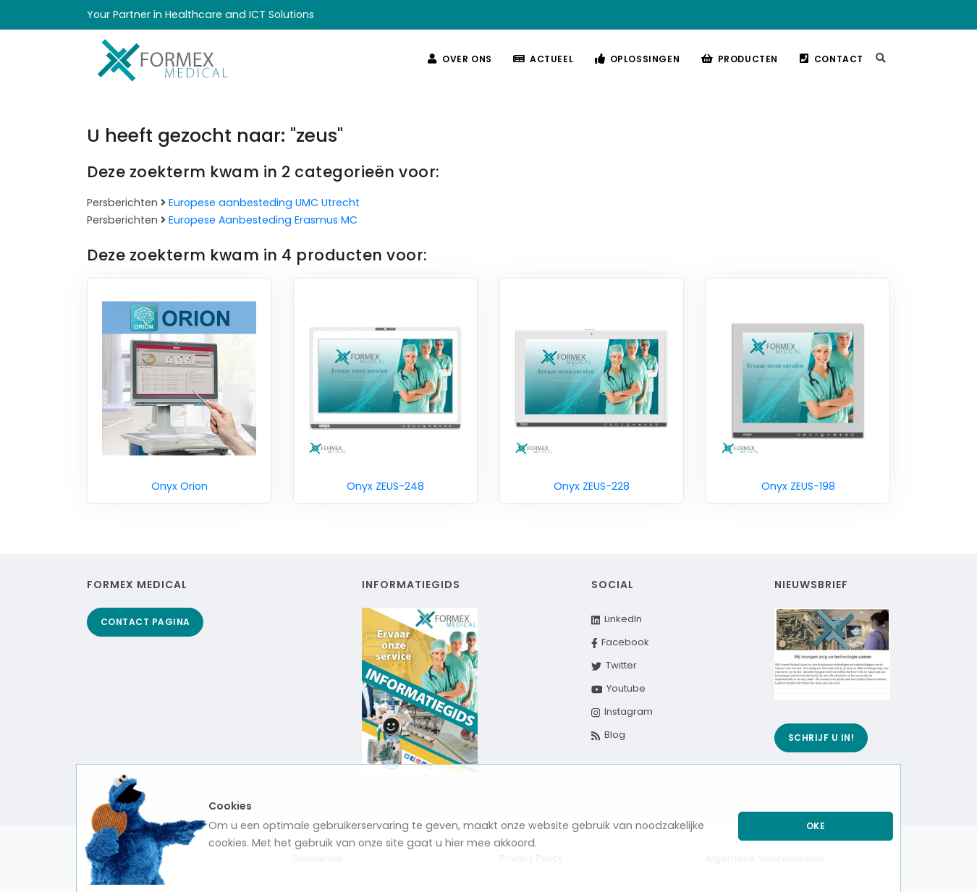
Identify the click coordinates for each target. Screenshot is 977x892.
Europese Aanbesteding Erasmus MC (263, 220)
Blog (608, 735)
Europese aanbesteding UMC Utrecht (264, 202)
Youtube (618, 688)
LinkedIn (616, 619)
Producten (737, 59)
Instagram (622, 711)
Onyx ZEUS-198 (798, 486)
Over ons (452, 59)
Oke (816, 826)
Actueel (538, 59)
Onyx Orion (179, 486)
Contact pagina (145, 622)
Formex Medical (137, 584)
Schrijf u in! (821, 737)
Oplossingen (633, 59)
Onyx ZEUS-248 (385, 486)
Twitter (614, 665)
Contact (831, 59)
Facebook (620, 642)
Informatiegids (411, 584)
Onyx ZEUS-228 (592, 486)
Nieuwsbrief (811, 584)
